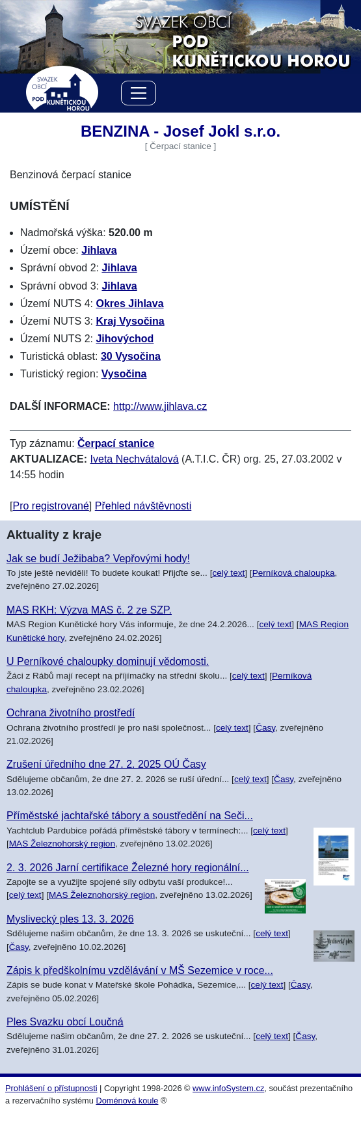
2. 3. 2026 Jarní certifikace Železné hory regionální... (128, 867)
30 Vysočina (131, 356)
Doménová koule (127, 1100)
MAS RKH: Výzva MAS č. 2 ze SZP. (89, 610)
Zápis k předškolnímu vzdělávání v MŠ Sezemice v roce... (140, 970)
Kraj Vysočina (130, 321)
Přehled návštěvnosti (143, 505)
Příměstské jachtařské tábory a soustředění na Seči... (130, 815)
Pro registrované (50, 505)
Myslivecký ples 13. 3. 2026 (70, 919)
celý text (228, 573)
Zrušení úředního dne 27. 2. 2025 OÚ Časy (106, 764)
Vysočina (124, 373)
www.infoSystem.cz (228, 1088)
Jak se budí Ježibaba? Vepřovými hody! (98, 558)
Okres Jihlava (129, 303)
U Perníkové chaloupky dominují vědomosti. (108, 661)
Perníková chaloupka (293, 573)
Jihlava (98, 250)
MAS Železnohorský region (62, 843)
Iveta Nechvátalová (134, 459)
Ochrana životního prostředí (71, 712)
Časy (265, 728)
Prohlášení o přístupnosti (51, 1088)
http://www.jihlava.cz (160, 406)
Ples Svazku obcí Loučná (65, 1021)
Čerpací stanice (115, 443)
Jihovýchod (125, 338)
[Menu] (138, 95)
